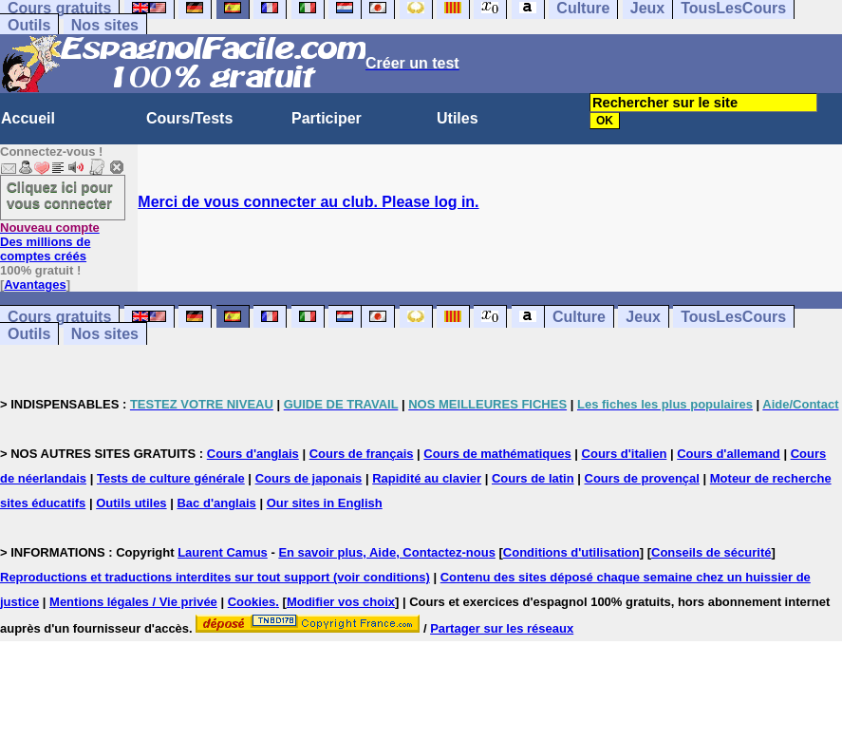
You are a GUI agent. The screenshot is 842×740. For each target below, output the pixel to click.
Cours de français (361, 453)
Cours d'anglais (253, 453)
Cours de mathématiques (497, 453)
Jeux (643, 317)
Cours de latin (533, 478)
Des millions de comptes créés (50, 241)
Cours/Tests (189, 118)
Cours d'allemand (728, 453)
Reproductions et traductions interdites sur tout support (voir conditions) (215, 577)
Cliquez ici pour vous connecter (60, 195)
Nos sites (105, 25)
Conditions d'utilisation (571, 552)
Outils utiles (131, 503)
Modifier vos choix (341, 602)
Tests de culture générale (171, 478)
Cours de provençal (642, 478)
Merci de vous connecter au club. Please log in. (308, 202)
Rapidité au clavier (426, 478)
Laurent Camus (223, 552)
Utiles (457, 118)
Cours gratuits (59, 317)
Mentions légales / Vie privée (133, 602)
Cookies (252, 602)
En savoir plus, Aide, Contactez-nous (387, 552)
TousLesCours (733, 317)
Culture (579, 317)
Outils (29, 25)
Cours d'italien (624, 453)
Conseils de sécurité (711, 552)
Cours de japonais (309, 478)
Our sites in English (325, 503)
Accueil (28, 118)
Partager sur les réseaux (501, 628)
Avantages (34, 284)
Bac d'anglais (216, 503)
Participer (326, 118)
